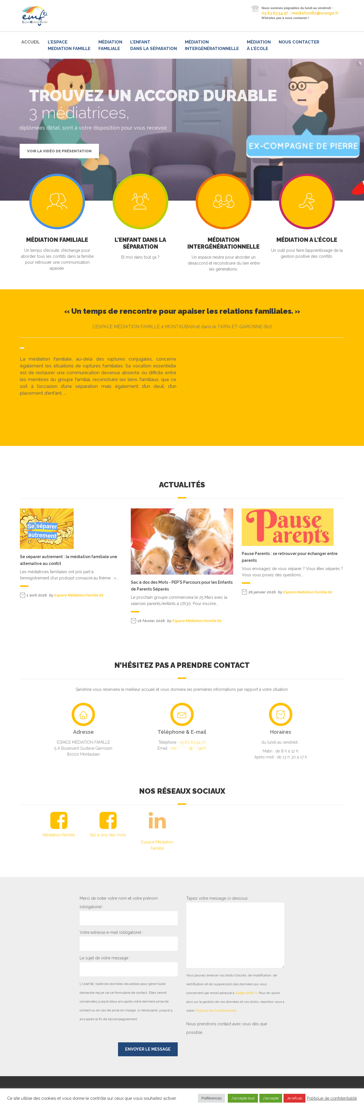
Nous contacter (299, 42)
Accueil (30, 42)
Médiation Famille (59, 835)
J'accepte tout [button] (243, 1098)
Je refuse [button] (294, 1098)
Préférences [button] (211, 1098)
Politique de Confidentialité (215, 1011)
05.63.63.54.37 (192, 742)
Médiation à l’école (259, 45)
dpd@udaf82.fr (246, 993)
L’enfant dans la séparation (153, 45)
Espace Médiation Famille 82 (79, 595)
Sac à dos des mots (108, 835)
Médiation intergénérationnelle (212, 45)
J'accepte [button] (271, 1098)
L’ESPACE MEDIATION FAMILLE (69, 45)
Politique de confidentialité (332, 1098)
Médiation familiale (110, 45)
